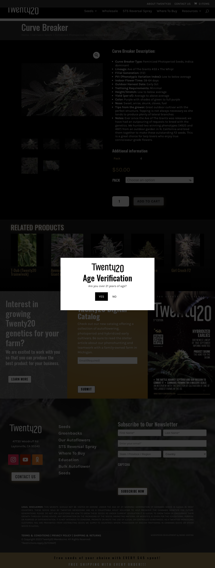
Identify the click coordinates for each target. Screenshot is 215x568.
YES (101, 296)
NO (114, 296)
